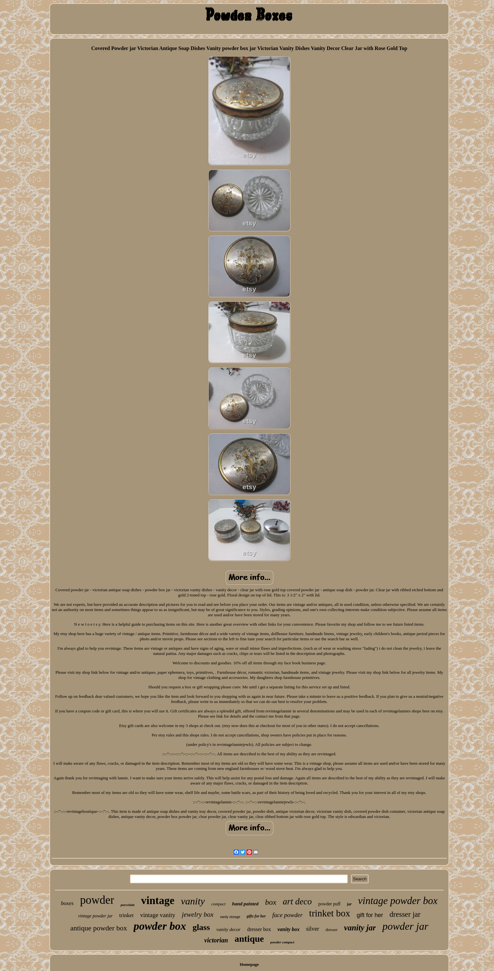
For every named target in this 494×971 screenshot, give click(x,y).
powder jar (405, 926)
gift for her (370, 915)
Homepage (249, 964)
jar (349, 904)
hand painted (245, 903)
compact (218, 903)
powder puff (329, 903)
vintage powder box (398, 900)
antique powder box (98, 928)
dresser (332, 929)
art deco (297, 901)
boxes (67, 903)
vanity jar (360, 927)
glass (201, 927)
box (270, 902)
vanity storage (230, 917)
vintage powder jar (95, 916)
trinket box (329, 913)
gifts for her (256, 916)
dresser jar (405, 914)
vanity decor (228, 929)
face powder (287, 915)
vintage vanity (157, 915)
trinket (126, 915)
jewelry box (197, 914)
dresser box (259, 929)
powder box (160, 926)
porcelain (128, 905)
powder (97, 900)
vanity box (289, 929)
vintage (158, 900)
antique (249, 939)
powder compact (282, 942)
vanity (193, 901)
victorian (216, 940)
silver (312, 929)
